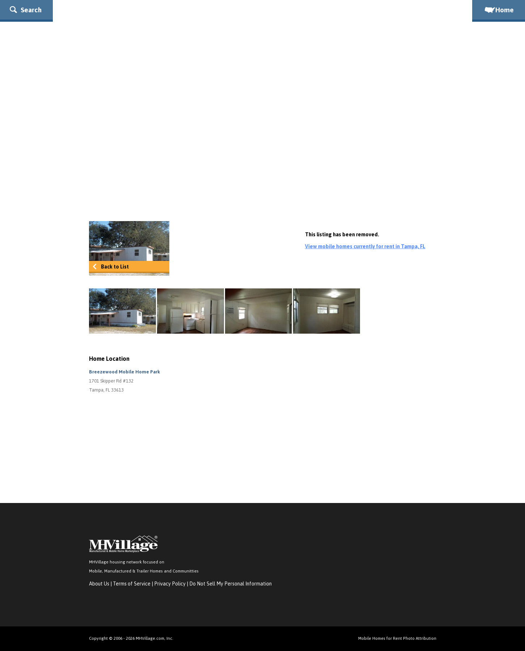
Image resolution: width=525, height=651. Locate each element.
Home (498, 10)
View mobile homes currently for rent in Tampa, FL (365, 246)
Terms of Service (132, 584)
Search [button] (26, 10)
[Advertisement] (263, 156)
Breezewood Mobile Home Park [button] (124, 372)
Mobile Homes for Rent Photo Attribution (397, 638)
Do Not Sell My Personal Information (230, 584)
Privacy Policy (170, 584)
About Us (99, 584)
